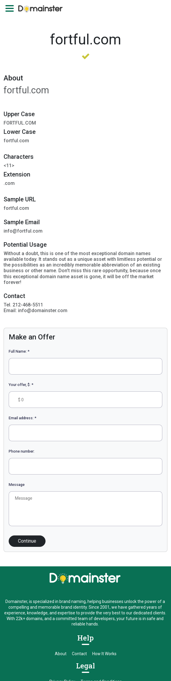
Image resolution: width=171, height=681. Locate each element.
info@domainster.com (130, 636)
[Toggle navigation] (10, 8)
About (60, 580)
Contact (79, 580)
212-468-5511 (36, 636)
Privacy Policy (62, 608)
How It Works (104, 580)
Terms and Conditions (101, 608)
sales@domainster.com (81, 636)
